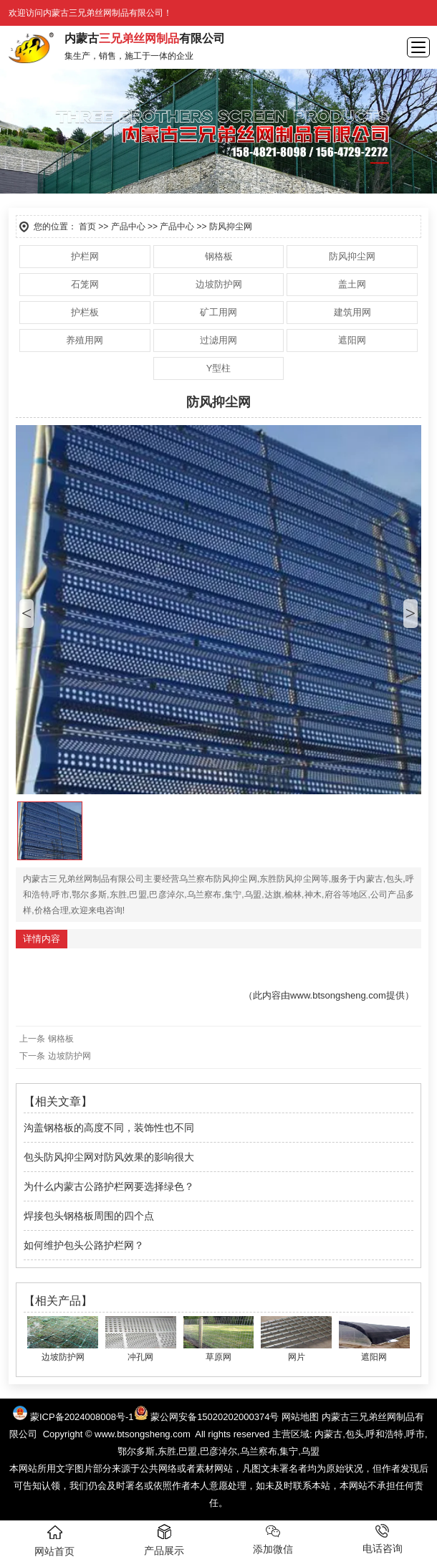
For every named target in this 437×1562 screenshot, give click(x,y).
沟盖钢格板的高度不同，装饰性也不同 (109, 1127)
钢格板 (219, 256)
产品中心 (128, 227)
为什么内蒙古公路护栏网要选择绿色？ (109, 1186)
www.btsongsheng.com (338, 995)
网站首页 (54, 1540)
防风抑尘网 (352, 256)
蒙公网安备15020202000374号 (214, 1416)
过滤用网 (218, 340)
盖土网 (352, 284)
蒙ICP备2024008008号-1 (89, 1416)
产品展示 (164, 1540)
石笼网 (85, 284)
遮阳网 (352, 340)
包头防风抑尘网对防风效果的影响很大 (109, 1157)
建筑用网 (352, 312)
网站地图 (300, 1416)
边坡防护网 (219, 284)
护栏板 (85, 312)
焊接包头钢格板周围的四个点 (89, 1215)
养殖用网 (84, 340)
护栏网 (85, 256)
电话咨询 (382, 1539)
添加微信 (273, 1539)
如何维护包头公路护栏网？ (84, 1245)
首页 (87, 227)
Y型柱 (218, 368)
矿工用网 (218, 312)
